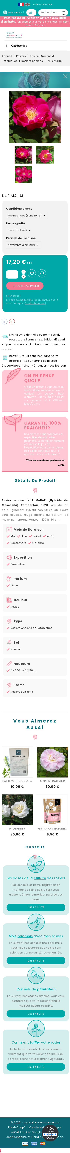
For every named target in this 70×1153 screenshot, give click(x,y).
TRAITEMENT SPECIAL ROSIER (20, 781)
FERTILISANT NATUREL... (52, 828)
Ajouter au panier (26, 285)
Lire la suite (36, 907)
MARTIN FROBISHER (52, 781)
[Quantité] (12, 274)
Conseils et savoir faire (42, 5)
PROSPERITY (17, 828)
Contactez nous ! (35, 303)
